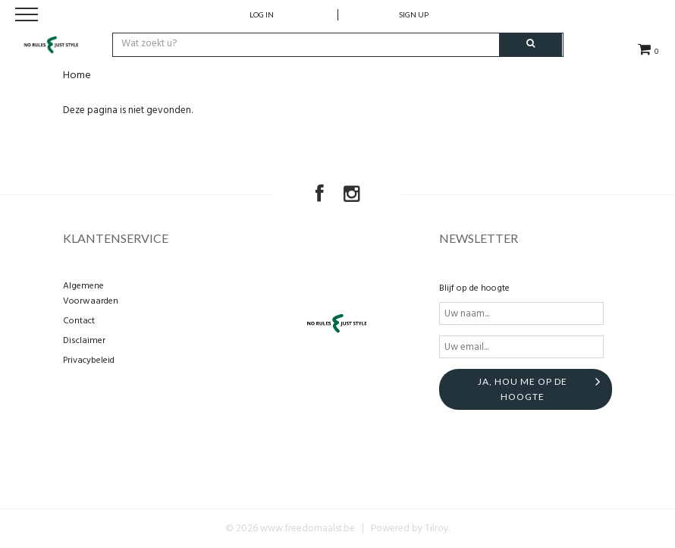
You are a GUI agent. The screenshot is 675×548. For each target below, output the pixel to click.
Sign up (414, 14)
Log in (262, 14)
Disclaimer (84, 340)
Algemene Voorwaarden (90, 294)
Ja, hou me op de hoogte (522, 389)
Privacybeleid (89, 360)
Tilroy (436, 529)
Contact (79, 321)
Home (77, 75)
